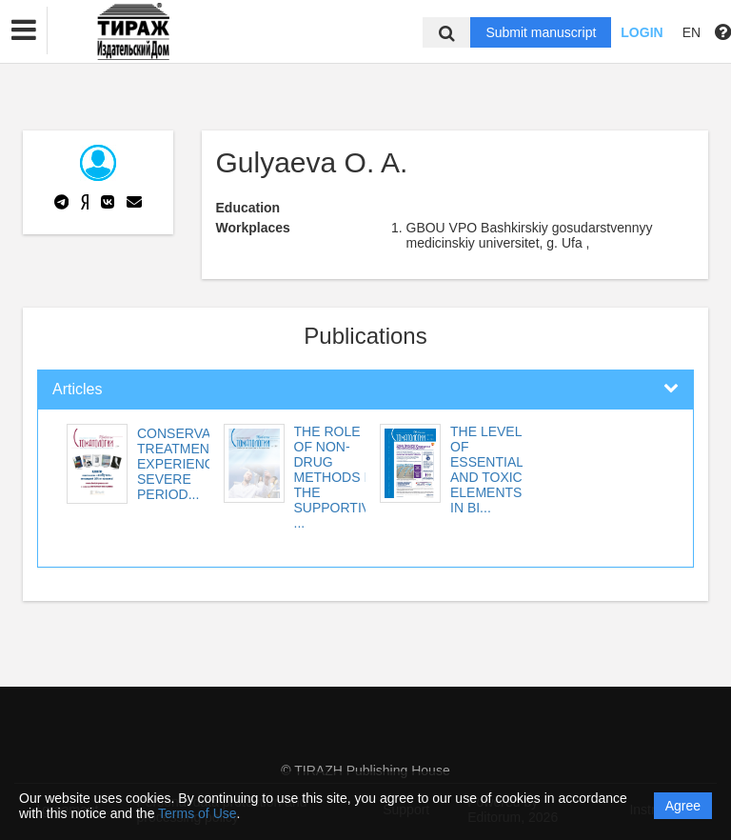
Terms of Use (197, 813)
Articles (77, 389)
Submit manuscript (540, 32)
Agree (683, 805)
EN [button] (691, 32)
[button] (24, 30)
